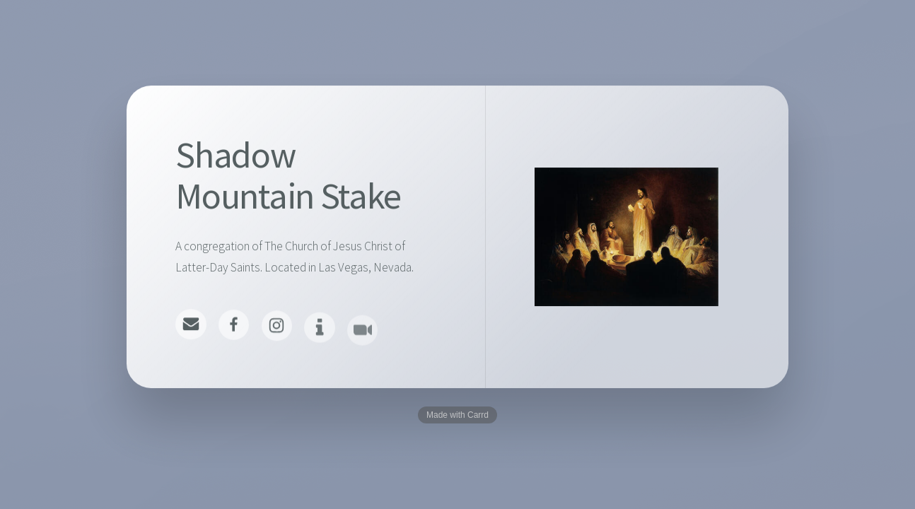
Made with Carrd (457, 415)
